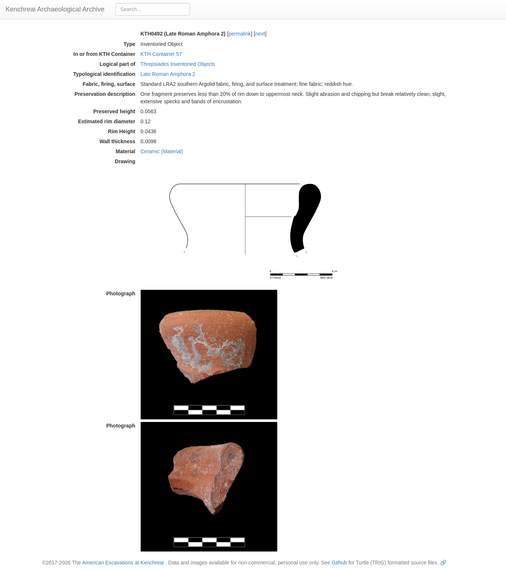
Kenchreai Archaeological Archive (55, 9)
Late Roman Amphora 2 (168, 74)
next (260, 34)
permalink (239, 34)
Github (339, 563)
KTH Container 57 (161, 54)
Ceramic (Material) (162, 151)
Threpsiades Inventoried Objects (178, 64)
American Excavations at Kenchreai (123, 563)
